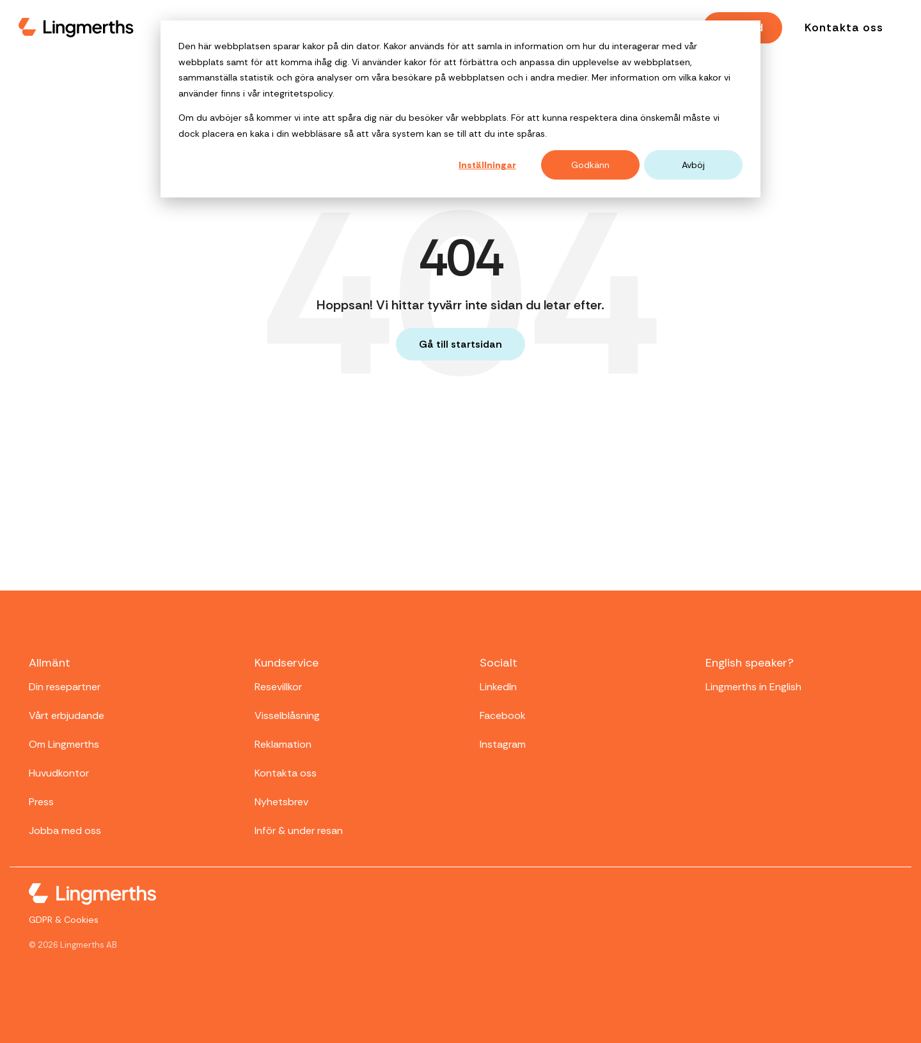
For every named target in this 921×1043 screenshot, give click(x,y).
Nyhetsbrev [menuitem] (281, 801)
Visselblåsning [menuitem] (287, 715)
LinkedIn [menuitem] (498, 686)
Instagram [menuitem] (503, 744)
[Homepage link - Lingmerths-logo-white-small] (92, 896)
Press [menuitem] (41, 801)
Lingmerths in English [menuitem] (753, 686)
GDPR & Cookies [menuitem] (63, 919)
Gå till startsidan (460, 344)
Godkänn (590, 165)
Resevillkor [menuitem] (278, 686)
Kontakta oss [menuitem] (286, 773)
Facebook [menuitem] (503, 715)
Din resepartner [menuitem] (64, 686)
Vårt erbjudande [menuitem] (66, 715)
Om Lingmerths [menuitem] (64, 744)
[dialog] (460, 108)
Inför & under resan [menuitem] (299, 830)
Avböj (693, 165)
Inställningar (487, 165)
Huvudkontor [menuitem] (59, 773)
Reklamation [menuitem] (283, 744)
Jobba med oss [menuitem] (65, 830)
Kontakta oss (844, 27)
